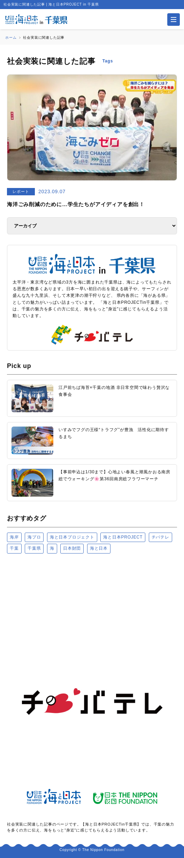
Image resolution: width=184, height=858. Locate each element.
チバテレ (160, 537)
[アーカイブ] (92, 225)
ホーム (10, 37)
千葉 (14, 548)
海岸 (14, 537)
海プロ (34, 537)
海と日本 (99, 548)
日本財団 (72, 548)
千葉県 (34, 548)
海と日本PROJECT (123, 537)
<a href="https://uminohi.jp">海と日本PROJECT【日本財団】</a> (92, 598)
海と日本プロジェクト (72, 537)
